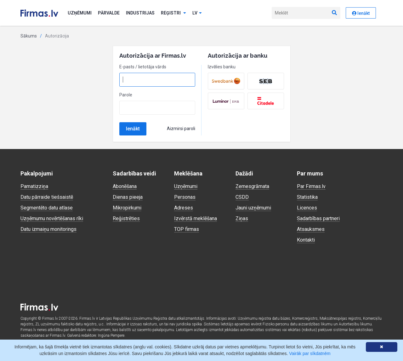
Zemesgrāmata (252, 186)
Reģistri (173, 12)
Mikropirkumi (127, 208)
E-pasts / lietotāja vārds (142, 66)
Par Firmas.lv (311, 186)
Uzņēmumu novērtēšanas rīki (51, 218)
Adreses (183, 208)
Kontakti (306, 240)
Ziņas (242, 218)
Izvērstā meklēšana (195, 218)
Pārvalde (109, 12)
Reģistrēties (126, 218)
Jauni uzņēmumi (253, 208)
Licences (307, 208)
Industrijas (140, 12)
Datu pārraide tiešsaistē (46, 197)
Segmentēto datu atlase (46, 208)
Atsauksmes (311, 229)
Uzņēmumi (80, 12)
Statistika (307, 197)
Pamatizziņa (34, 186)
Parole (125, 94)
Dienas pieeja (128, 197)
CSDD (242, 197)
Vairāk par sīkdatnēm (309, 353)
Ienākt (361, 13)
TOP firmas (186, 229)
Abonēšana (125, 186)
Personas (185, 197)
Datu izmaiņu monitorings (48, 229)
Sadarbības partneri (318, 218)
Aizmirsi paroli (181, 128)
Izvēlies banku (222, 66)
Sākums (28, 35)
